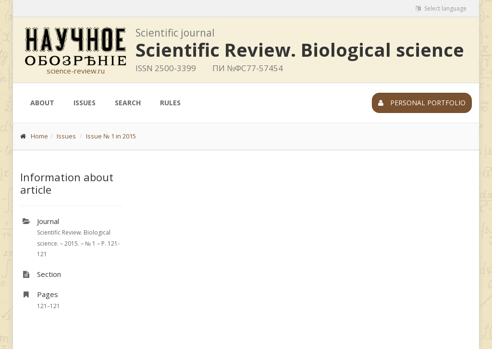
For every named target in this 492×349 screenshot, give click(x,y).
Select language (441, 8)
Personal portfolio (422, 102)
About (42, 102)
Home (39, 136)
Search (128, 102)
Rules (170, 102)
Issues (85, 102)
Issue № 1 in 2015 (111, 136)
